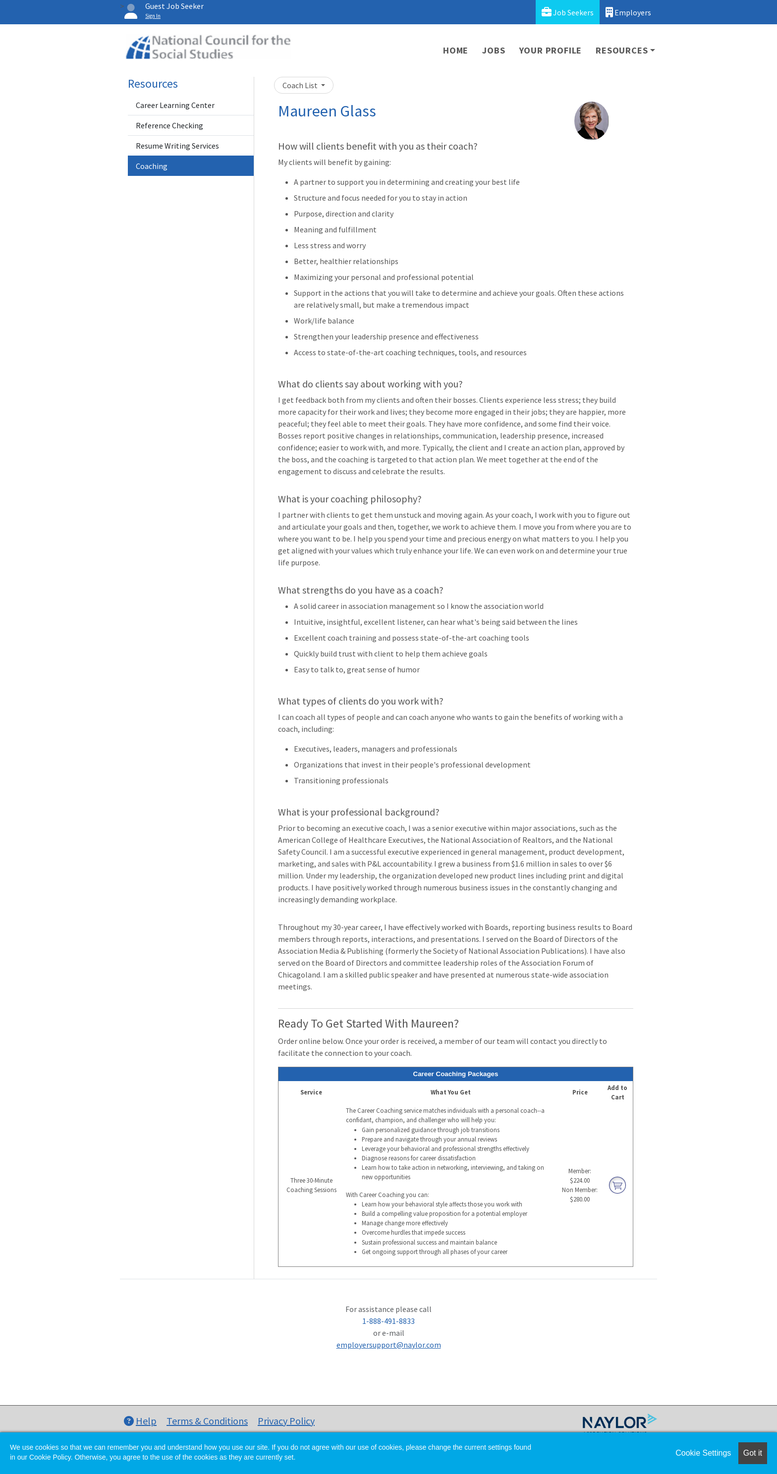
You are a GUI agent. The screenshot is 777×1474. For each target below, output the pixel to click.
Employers (628, 12)
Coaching (151, 166)
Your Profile (550, 50)
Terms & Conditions (207, 1421)
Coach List (300, 85)
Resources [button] (622, 50)
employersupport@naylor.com (388, 1345)
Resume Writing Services (177, 146)
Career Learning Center (175, 105)
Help (140, 1421)
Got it (752, 1453)
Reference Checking (169, 125)
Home (455, 50)
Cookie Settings (703, 1453)
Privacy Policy (286, 1421)
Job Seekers (568, 12)
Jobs (493, 50)
